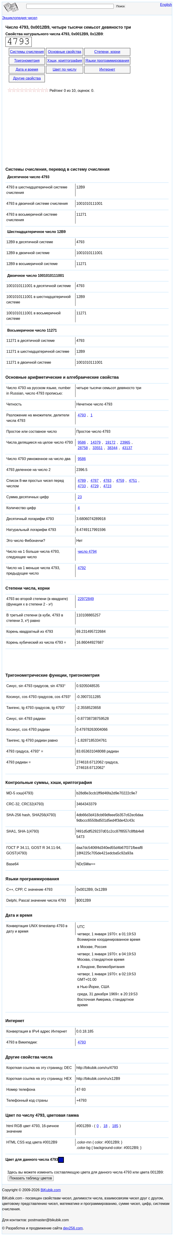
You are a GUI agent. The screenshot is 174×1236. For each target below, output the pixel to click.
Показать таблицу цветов (31, 1178)
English (166, 5)
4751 (133, 481)
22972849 (86, 599)
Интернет (107, 69)
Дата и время (27, 69)
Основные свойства (64, 52)
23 (80, 497)
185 (115, 1126)
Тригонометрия (27, 61)
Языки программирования (107, 61)
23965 (125, 442)
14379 (95, 442)
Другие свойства (27, 78)
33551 (97, 448)
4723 (107, 486)
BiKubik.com (51, 1190)
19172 (110, 442)
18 (105, 1126)
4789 (82, 481)
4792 (82, 568)
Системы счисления (27, 52)
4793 (82, 415)
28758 (83, 448)
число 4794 (87, 551)
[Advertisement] (43, 127)
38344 (112, 448)
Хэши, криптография (64, 61)
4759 (120, 481)
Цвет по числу (65, 69)
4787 (94, 481)
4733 (82, 486)
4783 (107, 481)
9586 (82, 442)
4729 (94, 486)
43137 (127, 448)
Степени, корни (107, 52)
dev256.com (73, 1228)
